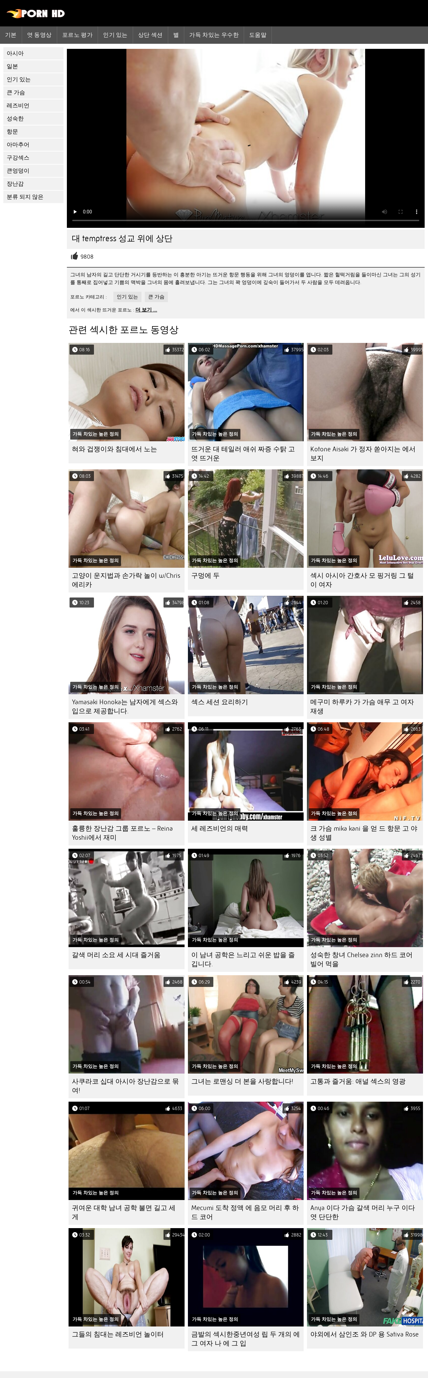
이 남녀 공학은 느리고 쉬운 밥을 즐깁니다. (243, 959)
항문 (12, 131)
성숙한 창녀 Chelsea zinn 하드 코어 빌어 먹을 (361, 959)
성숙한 (15, 118)
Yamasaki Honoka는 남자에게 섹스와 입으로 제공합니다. (125, 706)
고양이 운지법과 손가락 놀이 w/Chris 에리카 (126, 580)
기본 (11, 34)
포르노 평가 (77, 34)
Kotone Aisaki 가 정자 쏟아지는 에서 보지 (363, 453)
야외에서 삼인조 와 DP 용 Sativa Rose (364, 1334)
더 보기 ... (146, 310)
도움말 (257, 34)
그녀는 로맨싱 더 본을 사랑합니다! (242, 1081)
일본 (12, 66)
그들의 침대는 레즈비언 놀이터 (118, 1334)
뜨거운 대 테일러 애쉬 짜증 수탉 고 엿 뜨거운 (243, 453)
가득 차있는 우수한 (214, 34)
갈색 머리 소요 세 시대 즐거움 (116, 955)
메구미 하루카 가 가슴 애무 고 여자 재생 (362, 706)
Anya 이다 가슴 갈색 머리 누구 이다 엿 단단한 (362, 1212)
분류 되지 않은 (25, 197)
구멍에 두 (205, 575)
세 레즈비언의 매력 (219, 828)
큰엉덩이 (18, 171)
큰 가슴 (16, 92)
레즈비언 (18, 105)
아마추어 (18, 145)
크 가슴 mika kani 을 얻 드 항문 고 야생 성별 (363, 833)
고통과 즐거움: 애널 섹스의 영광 (358, 1081)
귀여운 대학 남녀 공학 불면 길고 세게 (124, 1212)
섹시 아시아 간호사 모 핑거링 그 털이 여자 (362, 580)
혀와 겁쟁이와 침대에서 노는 (114, 449)
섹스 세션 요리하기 (219, 702)
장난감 (15, 184)
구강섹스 (18, 158)
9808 (87, 257)
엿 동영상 (39, 34)
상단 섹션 (150, 34)
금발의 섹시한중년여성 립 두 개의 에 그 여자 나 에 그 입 (245, 1338)
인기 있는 (115, 34)
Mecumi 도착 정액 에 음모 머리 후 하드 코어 (245, 1212)
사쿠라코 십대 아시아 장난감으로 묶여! (125, 1086)
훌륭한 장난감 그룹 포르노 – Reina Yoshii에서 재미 (122, 833)
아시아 (15, 53)
